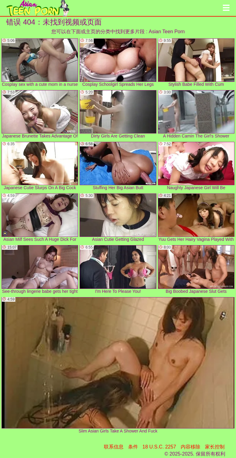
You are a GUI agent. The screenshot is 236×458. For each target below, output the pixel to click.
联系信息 (114, 446)
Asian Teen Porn (167, 31)
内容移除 (190, 446)
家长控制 (215, 446)
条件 (133, 446)
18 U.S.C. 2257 (159, 446)
